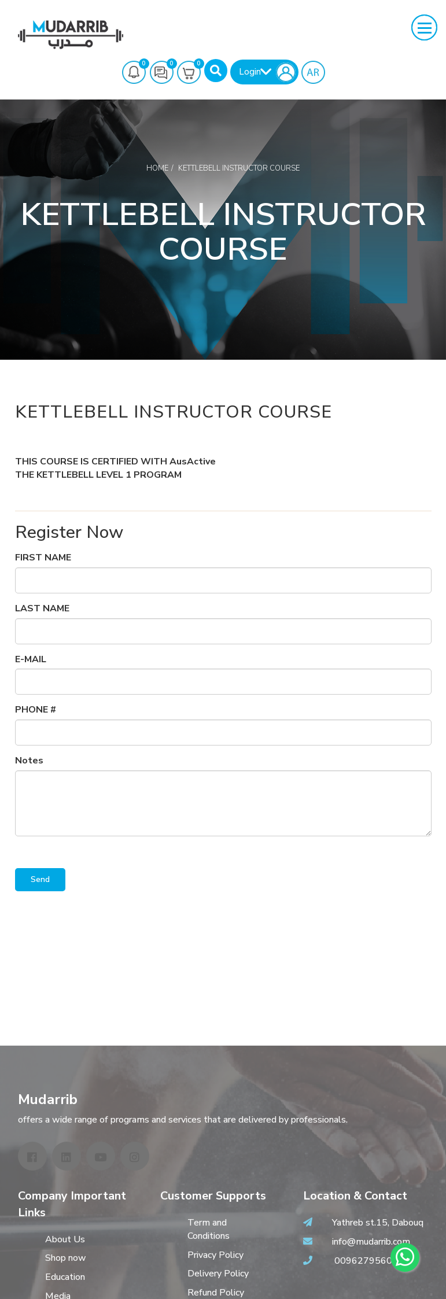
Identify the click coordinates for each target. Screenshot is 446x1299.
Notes (29, 760)
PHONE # (35, 709)
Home (157, 168)
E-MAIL (30, 659)
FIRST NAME (43, 557)
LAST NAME (42, 608)
